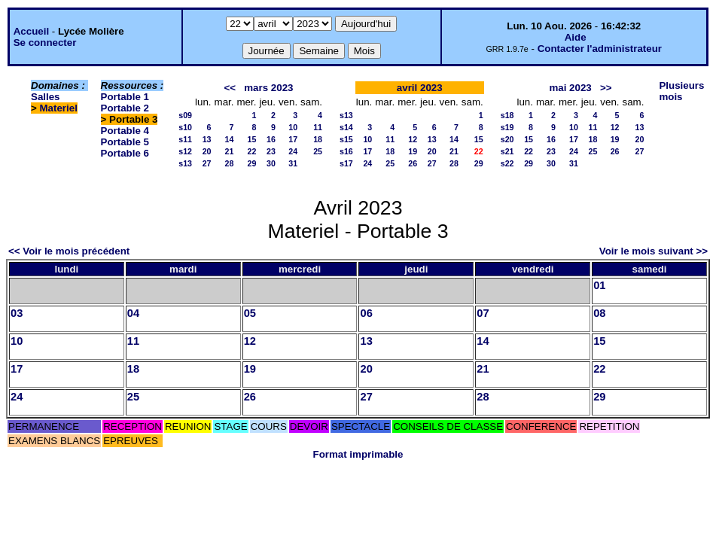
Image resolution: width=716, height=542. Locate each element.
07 (483, 313)
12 (412, 139)
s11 (185, 139)
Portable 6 (125, 153)
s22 (507, 163)
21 (229, 151)
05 (250, 313)
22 (252, 151)
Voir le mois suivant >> (653, 251)
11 (317, 127)
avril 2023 (420, 87)
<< (230, 87)
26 (412, 163)
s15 (346, 139)
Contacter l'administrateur (600, 48)
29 (252, 163)
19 (412, 151)
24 (292, 151)
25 (317, 151)
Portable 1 (125, 96)
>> (606, 87)
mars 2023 (268, 87)
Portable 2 (125, 108)
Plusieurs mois (681, 91)
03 (17, 313)
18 (317, 139)
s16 (346, 151)
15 (252, 139)
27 (207, 163)
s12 (185, 151)
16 (271, 139)
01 (599, 285)
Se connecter (45, 42)
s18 (507, 115)
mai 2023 (570, 87)
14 (229, 139)
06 (366, 313)
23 (271, 151)
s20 (507, 139)
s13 (185, 163)
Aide (576, 37)
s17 (346, 163)
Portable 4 (125, 130)
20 (207, 151)
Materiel (59, 108)
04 (133, 313)
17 (292, 139)
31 (292, 163)
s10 (185, 127)
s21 (507, 151)
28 (229, 163)
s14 (346, 127)
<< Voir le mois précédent (68, 251)
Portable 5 (125, 142)
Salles (45, 96)
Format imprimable (358, 454)
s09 (185, 115)
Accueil (31, 31)
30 (271, 163)
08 (599, 313)
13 (207, 139)
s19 (507, 127)
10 (292, 127)
